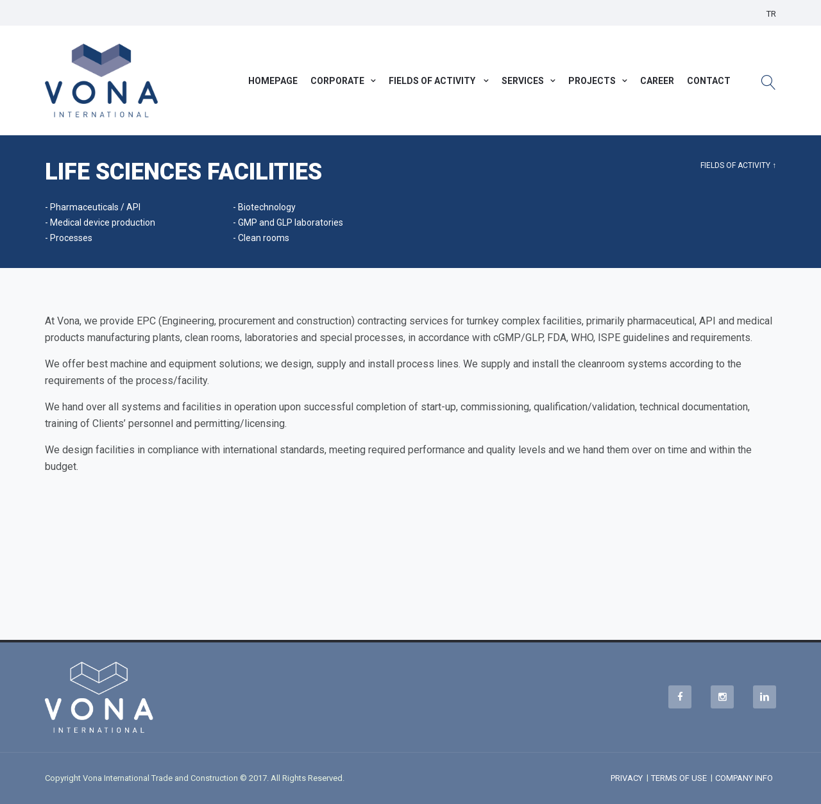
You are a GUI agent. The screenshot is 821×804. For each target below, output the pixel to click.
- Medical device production (100, 222)
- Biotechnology (264, 207)
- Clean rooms (261, 238)
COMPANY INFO (744, 778)
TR (771, 14)
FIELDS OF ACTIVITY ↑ (738, 165)
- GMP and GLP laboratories (288, 222)
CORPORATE (337, 81)
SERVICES (523, 81)
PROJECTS (592, 81)
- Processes (68, 238)
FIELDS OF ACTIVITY (433, 81)
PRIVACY (627, 778)
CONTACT (709, 81)
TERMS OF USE (679, 778)
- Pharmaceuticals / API (92, 207)
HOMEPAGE (273, 81)
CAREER (657, 81)
